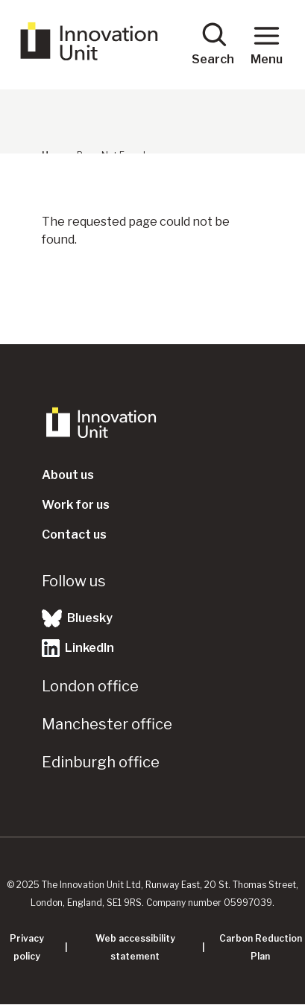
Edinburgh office (101, 762)
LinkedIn (78, 648)
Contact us (74, 534)
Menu (267, 43)
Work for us (76, 505)
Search (213, 43)
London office (90, 686)
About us (68, 475)
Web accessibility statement (135, 947)
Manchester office (107, 724)
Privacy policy (27, 947)
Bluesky (77, 618)
